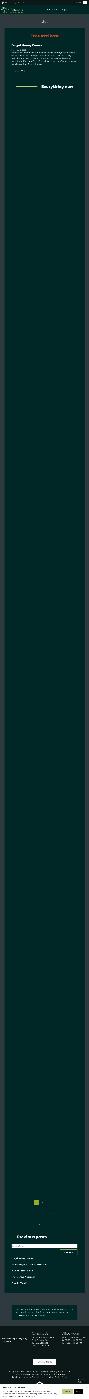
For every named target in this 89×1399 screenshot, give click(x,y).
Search (69, 1252)
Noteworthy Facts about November (29, 1264)
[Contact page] (7, 2)
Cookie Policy (61, 1377)
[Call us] (20, 2)
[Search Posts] (44, 1246)
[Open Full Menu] (81, 2)
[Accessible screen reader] (3, 2)
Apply (64, 9)
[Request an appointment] (11, 2)
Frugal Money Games (22, 1258)
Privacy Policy (81, 1380)
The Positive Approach (23, 1276)
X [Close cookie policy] (86, 1387)
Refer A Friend (44, 1362)
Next (50, 1213)
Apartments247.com (39, 1371)
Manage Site (29, 1377)
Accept (67, 1392)
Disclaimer (17, 1377)
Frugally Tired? (19, 1283)
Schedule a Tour (52, 9)
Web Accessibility (45, 1377)
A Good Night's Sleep (22, 1270)
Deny (78, 1392)
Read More (19, 71)
